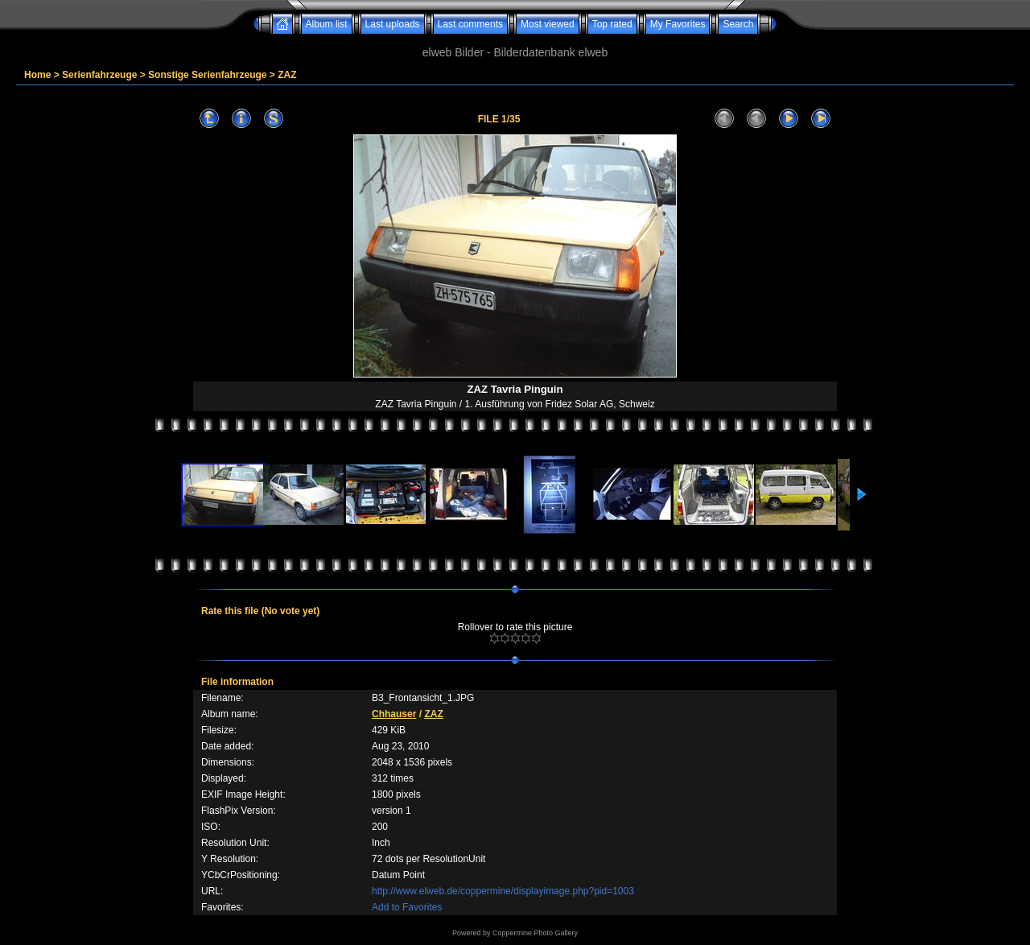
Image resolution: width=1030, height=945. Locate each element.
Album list (327, 24)
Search (738, 24)
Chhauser (394, 714)
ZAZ (287, 74)
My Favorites (678, 24)
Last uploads (392, 24)
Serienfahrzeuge (99, 74)
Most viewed (548, 24)
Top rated (612, 24)
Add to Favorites (407, 907)
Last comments (470, 24)
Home (37, 74)
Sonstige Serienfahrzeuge (207, 74)
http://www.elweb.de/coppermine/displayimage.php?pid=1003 (503, 891)
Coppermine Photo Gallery (535, 933)
